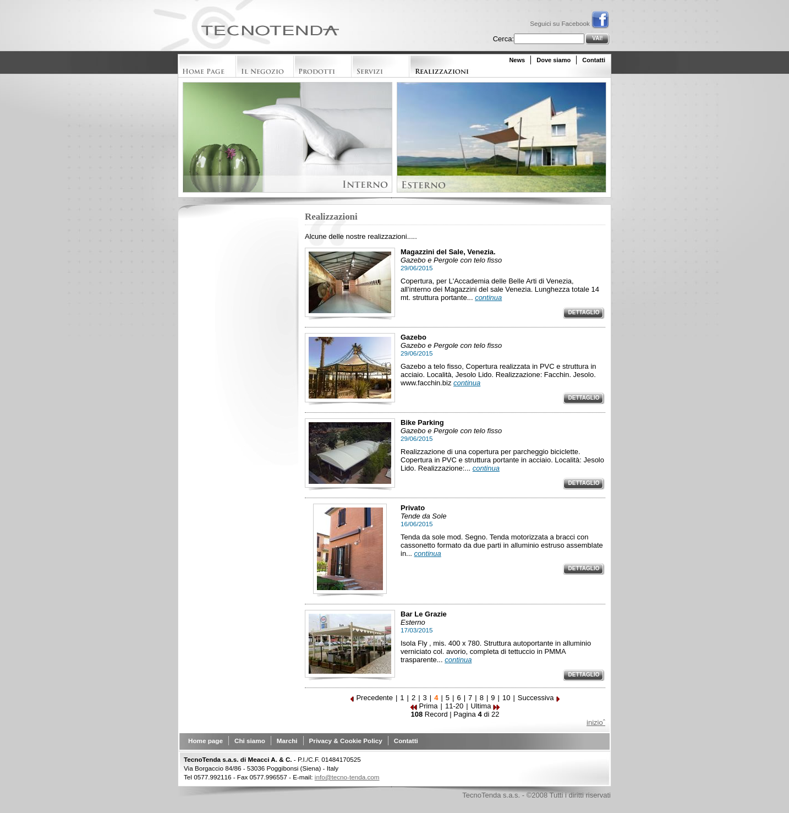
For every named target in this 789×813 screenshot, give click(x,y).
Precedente (371, 698)
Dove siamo (553, 60)
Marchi (287, 740)
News (517, 60)
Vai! (597, 38)
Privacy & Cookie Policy (345, 740)
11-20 (454, 706)
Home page (205, 740)
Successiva (539, 698)
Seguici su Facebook (569, 23)
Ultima (485, 706)
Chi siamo (249, 740)
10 (506, 698)
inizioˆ (596, 722)
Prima (424, 706)
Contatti (593, 60)
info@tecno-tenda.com (347, 777)
